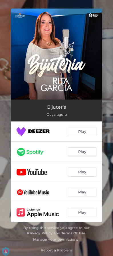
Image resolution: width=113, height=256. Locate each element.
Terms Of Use (73, 233)
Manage (40, 239)
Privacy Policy (40, 233)
